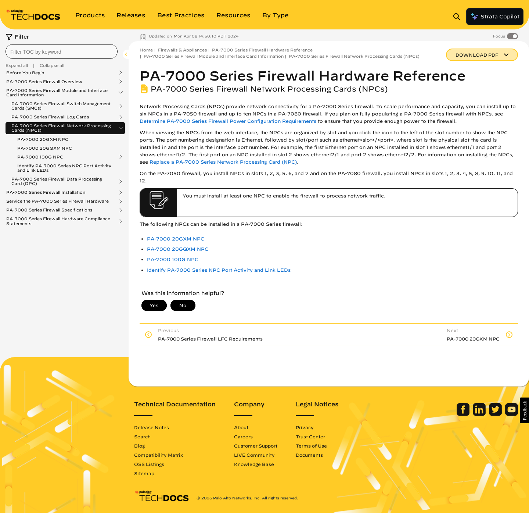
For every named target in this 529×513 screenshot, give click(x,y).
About (241, 427)
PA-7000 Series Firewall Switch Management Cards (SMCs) (61, 105)
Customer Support (255, 445)
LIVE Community (254, 454)
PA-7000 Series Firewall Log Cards (50, 117)
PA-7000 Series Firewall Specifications (49, 210)
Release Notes (151, 427)
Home (146, 49)
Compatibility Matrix (158, 454)
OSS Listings (149, 464)
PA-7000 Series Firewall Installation (45, 192)
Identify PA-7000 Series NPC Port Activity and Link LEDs (64, 167)
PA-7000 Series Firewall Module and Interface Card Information (57, 92)
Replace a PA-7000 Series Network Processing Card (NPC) (223, 162)
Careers (243, 436)
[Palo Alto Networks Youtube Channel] (511, 414)
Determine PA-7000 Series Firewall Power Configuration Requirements (228, 121)
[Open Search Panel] (458, 16)
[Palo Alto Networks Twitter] (496, 414)
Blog (139, 445)
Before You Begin (25, 73)
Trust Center (310, 436)
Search (142, 436)
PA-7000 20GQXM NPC (44, 148)
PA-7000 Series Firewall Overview (44, 81)
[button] (524, 410)
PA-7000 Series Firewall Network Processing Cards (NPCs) (61, 128)
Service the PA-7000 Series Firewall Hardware (57, 201)
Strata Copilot (494, 16)
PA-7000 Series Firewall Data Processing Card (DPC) (56, 181)
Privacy (305, 427)
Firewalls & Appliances (182, 49)
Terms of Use (311, 445)
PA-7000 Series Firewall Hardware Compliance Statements (58, 221)
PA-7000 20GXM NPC (42, 139)
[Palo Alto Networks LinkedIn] (480, 414)
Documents (309, 454)
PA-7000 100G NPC (40, 157)
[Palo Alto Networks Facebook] (464, 414)
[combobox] (62, 51)
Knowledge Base (254, 464)
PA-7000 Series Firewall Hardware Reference (262, 49)
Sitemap (144, 473)
